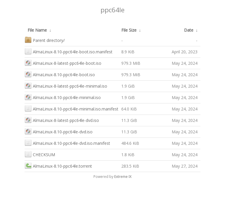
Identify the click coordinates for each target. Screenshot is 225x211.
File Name (37, 30)
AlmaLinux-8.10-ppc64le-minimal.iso (63, 96)
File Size (129, 30)
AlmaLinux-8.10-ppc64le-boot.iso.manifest (68, 51)
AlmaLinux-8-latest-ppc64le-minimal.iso (66, 85)
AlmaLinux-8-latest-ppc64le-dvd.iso (62, 119)
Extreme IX (123, 176)
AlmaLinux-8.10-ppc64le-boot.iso (60, 74)
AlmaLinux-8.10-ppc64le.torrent (58, 165)
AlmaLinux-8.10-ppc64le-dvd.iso (59, 131)
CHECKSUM (40, 154)
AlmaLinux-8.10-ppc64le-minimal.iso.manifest (71, 108)
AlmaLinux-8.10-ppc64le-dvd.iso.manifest (67, 142)
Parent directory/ (45, 39)
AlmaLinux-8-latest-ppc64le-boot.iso (63, 62)
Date (188, 30)
